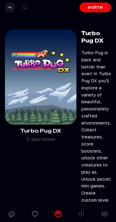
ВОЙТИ (95, 7)
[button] (10, 7)
